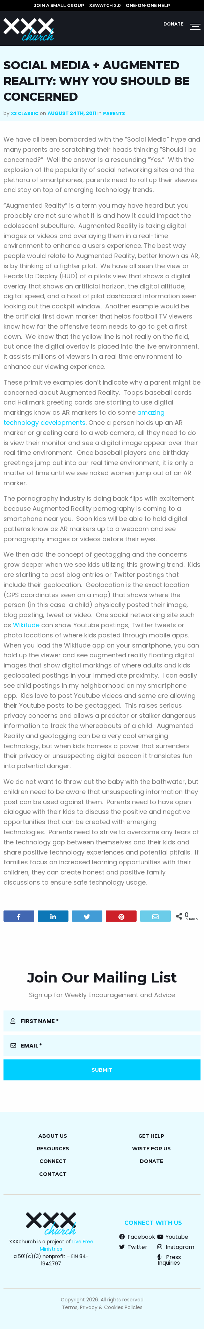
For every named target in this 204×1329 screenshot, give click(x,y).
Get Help (151, 1136)
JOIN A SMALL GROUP (59, 5)
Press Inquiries (169, 1260)
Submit (102, 1070)
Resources (53, 1148)
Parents (114, 113)
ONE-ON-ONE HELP (148, 5)
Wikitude (26, 625)
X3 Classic (24, 113)
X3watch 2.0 (105, 5)
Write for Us (151, 1148)
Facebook (137, 1237)
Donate (173, 24)
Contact (53, 1174)
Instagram (175, 1247)
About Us (52, 1136)
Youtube (172, 1237)
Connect (52, 1161)
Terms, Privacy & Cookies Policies (102, 1307)
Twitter (133, 1247)
